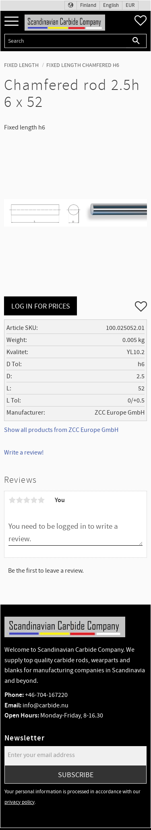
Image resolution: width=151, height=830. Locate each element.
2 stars (19, 500)
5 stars (41, 500)
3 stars (26, 500)
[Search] (136, 41)
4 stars (33, 500)
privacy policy (19, 802)
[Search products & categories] (65, 41)
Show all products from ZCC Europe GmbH (61, 430)
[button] (11, 22)
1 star (12, 500)
